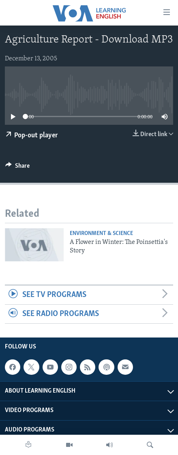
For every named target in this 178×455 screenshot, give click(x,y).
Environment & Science (101, 234)
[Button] (17, 167)
